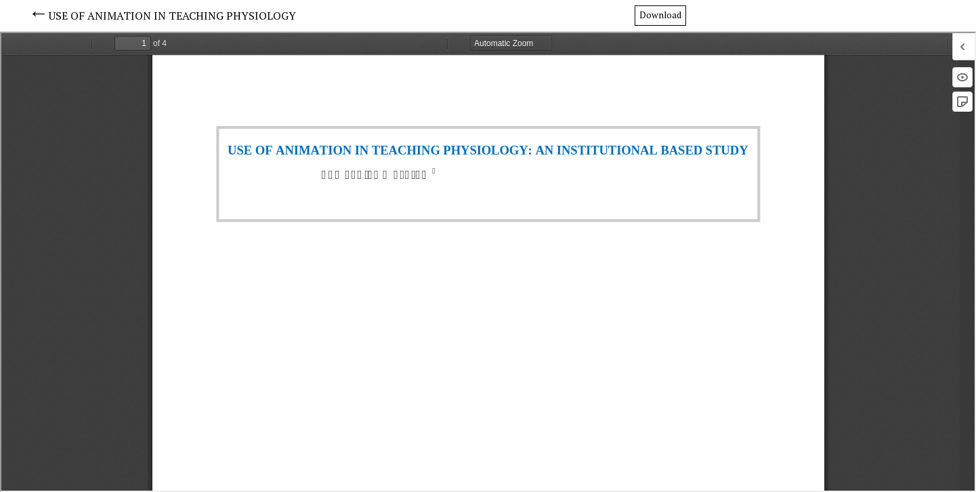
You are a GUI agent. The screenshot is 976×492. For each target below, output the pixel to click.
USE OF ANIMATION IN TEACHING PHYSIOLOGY (172, 15)
